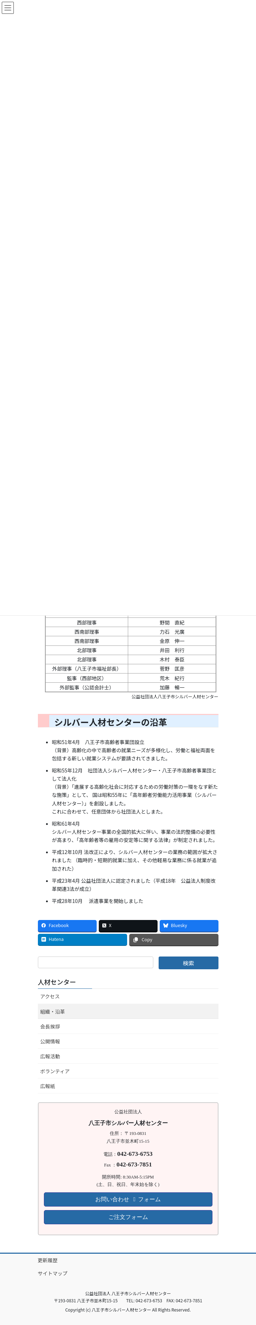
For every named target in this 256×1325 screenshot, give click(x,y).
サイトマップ (53, 1273)
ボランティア (55, 1071)
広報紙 (47, 1086)
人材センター (57, 981)
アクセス (50, 996)
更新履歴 (48, 1260)
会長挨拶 (50, 1026)
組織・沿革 (52, 1011)
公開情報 (50, 1041)
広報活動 (50, 1056)
